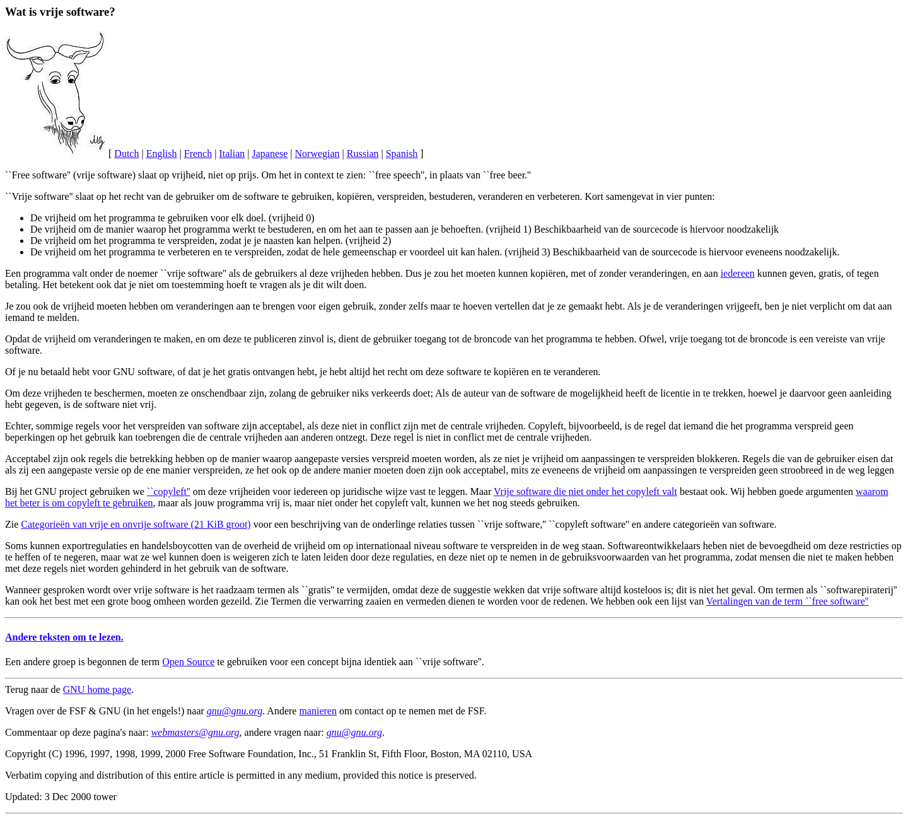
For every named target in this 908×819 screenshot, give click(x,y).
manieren (318, 711)
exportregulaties (94, 545)
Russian (363, 153)
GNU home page (97, 689)
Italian (232, 153)
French (198, 153)
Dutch (126, 153)
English (161, 153)
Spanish (402, 153)
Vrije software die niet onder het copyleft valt (585, 491)
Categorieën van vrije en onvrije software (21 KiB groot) (135, 524)
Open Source (188, 661)
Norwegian (317, 153)
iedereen (738, 273)
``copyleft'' (168, 491)
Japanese (270, 153)
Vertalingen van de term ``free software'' (787, 601)
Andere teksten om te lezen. (64, 637)
